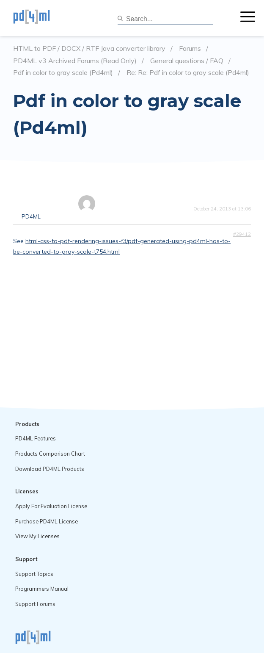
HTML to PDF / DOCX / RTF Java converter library (89, 48)
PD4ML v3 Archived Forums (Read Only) (75, 61)
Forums (190, 48)
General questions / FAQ (186, 61)
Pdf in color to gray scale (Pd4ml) (63, 73)
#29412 (242, 234)
